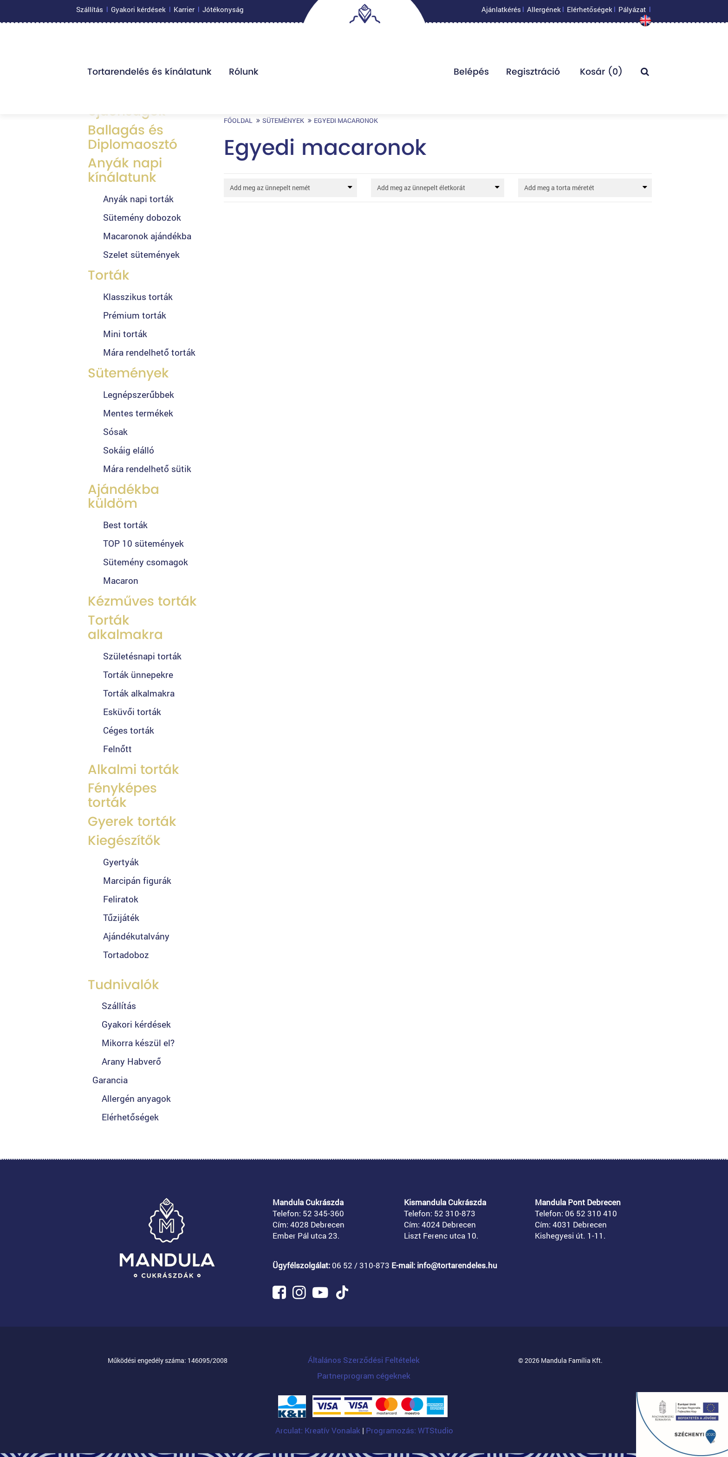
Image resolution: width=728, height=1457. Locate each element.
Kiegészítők (124, 840)
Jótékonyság (223, 11)
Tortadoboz (126, 954)
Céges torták (128, 730)
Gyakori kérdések (138, 11)
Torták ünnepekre (138, 674)
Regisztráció (533, 74)
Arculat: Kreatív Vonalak (318, 1430)
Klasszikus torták (138, 296)
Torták (109, 275)
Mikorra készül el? (138, 1042)
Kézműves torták (142, 601)
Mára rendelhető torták (149, 352)
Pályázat (632, 11)
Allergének (544, 11)
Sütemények (128, 373)
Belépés (471, 74)
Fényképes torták (122, 795)
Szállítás (89, 11)
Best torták (125, 524)
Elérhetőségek (589, 11)
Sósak (115, 431)
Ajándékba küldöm (123, 496)
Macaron (120, 580)
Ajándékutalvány (136, 936)
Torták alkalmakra (125, 627)
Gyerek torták (132, 821)
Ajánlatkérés (501, 11)
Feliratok (120, 899)
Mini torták (125, 333)
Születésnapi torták (142, 656)
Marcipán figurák (137, 880)
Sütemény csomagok (145, 562)
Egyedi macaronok (346, 120)
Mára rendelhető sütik (147, 468)
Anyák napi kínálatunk (125, 170)
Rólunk (244, 74)
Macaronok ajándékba (147, 236)
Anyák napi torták (138, 198)
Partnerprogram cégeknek (363, 1375)
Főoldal (238, 120)
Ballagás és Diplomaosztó (132, 137)
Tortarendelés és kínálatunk (149, 74)
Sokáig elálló (127, 450)
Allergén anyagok (136, 1098)
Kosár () (600, 74)
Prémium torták (134, 315)
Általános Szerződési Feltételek (364, 1360)
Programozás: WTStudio (409, 1430)
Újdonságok (127, 111)
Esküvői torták (132, 711)
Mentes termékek (138, 413)
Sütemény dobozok (142, 217)
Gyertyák (121, 862)
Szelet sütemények (141, 254)
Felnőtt (117, 748)
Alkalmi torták (133, 769)
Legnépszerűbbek (138, 394)
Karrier (184, 11)
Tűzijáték (121, 917)
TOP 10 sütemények (143, 543)
